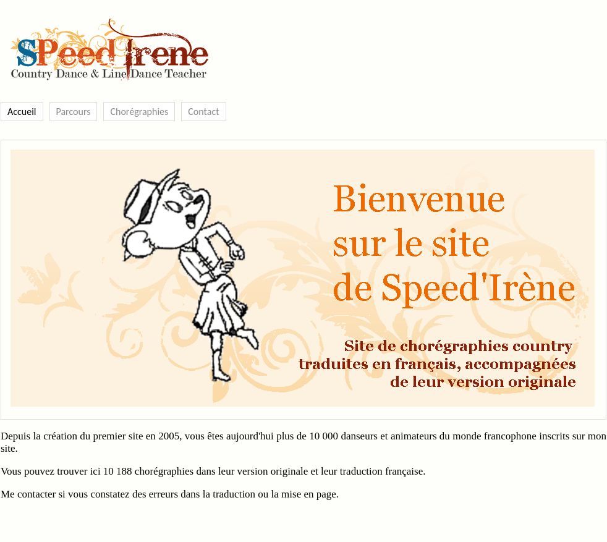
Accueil (21, 111)
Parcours (73, 111)
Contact (203, 111)
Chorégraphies (139, 111)
